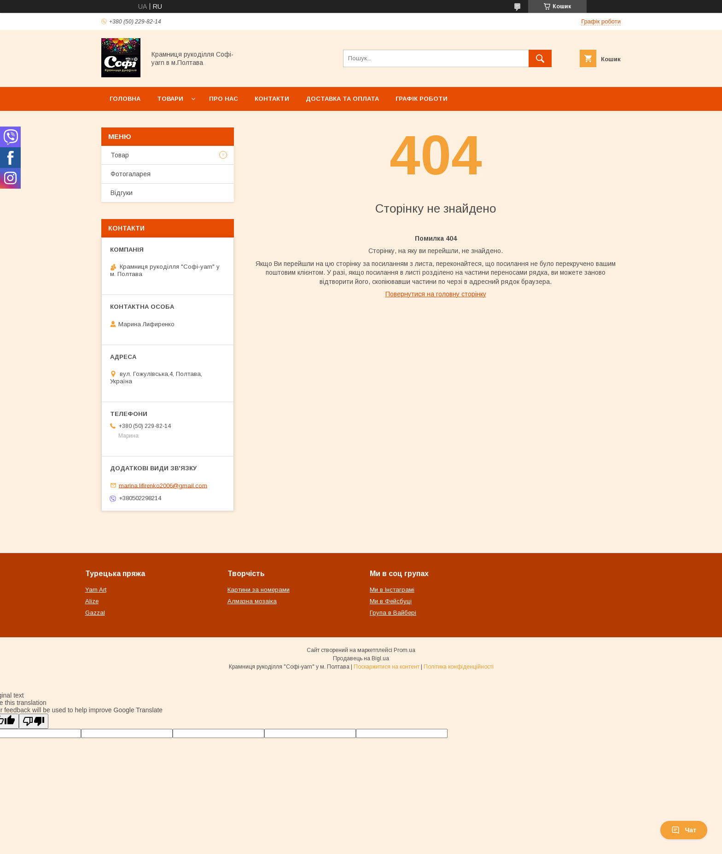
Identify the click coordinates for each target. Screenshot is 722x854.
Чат (683, 830)
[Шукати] (540, 58)
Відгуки (122, 192)
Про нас (223, 98)
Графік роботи (422, 98)
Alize (92, 601)
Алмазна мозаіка (252, 601)
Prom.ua (404, 650)
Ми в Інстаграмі (392, 589)
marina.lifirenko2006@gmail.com (163, 485)
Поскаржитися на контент (386, 667)
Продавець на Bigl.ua (361, 658)
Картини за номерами (258, 589)
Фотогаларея (131, 174)
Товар (120, 155)
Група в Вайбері (393, 612)
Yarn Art (95, 589)
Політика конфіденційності (459, 667)
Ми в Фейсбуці (391, 601)
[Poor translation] (33, 721)
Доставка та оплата (342, 98)
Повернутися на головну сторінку (435, 294)
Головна (125, 98)
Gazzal (95, 612)
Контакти (272, 98)
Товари (170, 98)
